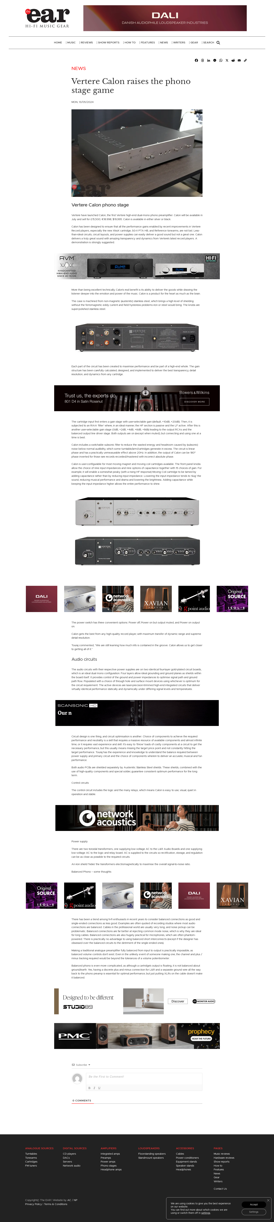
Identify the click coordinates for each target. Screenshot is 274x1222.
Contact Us (220, 1189)
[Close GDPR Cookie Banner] (268, 1200)
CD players (69, 1154)
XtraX (116, 230)
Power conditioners (187, 1158)
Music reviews (222, 1154)
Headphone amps (111, 1169)
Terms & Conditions (55, 1204)
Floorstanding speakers (152, 1154)
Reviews (87, 42)
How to (218, 1165)
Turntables (31, 1154)
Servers (67, 1161)
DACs (66, 1158)
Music (71, 42)
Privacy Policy (33, 1204)
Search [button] (211, 42)
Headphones (183, 1169)
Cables (180, 1154)
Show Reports (108, 42)
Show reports (221, 1161)
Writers (179, 42)
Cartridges (31, 1161)
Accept (254, 1204)
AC (69, 1200)
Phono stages (109, 1165)
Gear (194, 42)
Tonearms (31, 1158)
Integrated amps (110, 1154)
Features (148, 42)
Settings (253, 1212)
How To (130, 42)
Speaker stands (185, 1165)
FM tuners (31, 1165)
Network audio (71, 1165)
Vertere (75, 215)
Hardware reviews (224, 1158)
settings (205, 1213)
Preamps (106, 1158)
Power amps (108, 1161)
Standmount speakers (151, 1158)
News (164, 42)
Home (58, 42)
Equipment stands (186, 1161)
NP (75, 1200)
